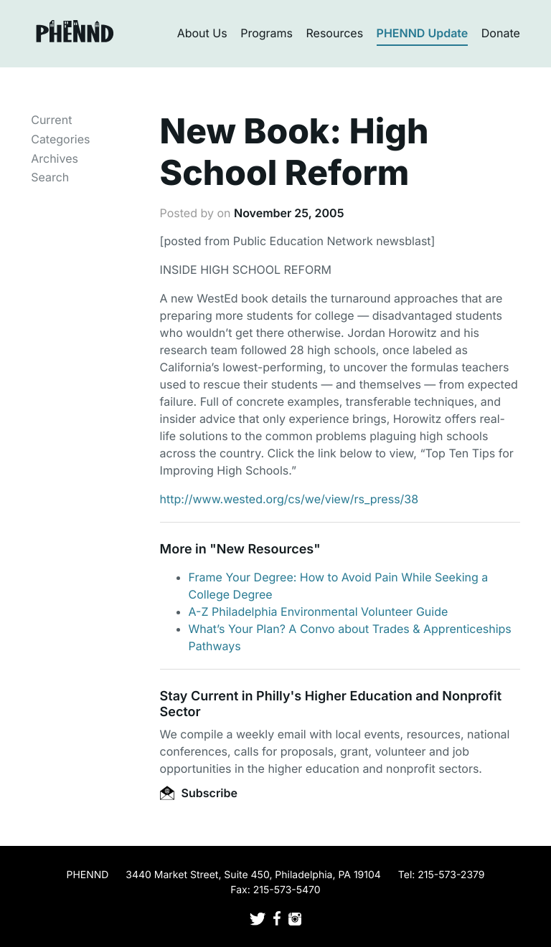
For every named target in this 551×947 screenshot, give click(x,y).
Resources (335, 33)
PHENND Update (422, 33)
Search (50, 177)
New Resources (265, 549)
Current (51, 120)
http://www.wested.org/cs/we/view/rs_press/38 (289, 499)
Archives (54, 158)
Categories (60, 139)
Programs (266, 33)
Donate (500, 33)
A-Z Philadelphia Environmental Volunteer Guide (318, 611)
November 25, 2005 (289, 213)
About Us (202, 33)
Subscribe (198, 793)
